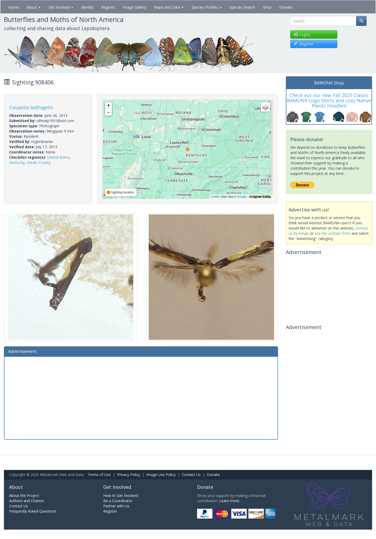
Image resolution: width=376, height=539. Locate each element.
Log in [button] (302, 34)
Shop (267, 7)
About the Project (24, 495)
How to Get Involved (120, 495)
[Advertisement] (141, 397)
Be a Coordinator (117, 500)
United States (58, 157)
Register (110, 511)
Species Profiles (207, 7)
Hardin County (39, 162)
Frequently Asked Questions (32, 511)
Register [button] (303, 43)
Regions (108, 7)
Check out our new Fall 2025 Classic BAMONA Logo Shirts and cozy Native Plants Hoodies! (329, 100)
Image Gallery (134, 7)
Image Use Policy (161, 474)
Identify (87, 7)
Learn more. (229, 500)
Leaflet (215, 196)
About (34, 7)
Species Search (242, 7)
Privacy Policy (128, 474)
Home (13, 7)
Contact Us (191, 474)
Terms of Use (99, 474)
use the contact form (332, 233)
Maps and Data (169, 7)
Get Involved (60, 7)
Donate (285, 7)
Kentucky (17, 162)
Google (241, 196)
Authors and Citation (26, 500)
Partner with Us (116, 505)
